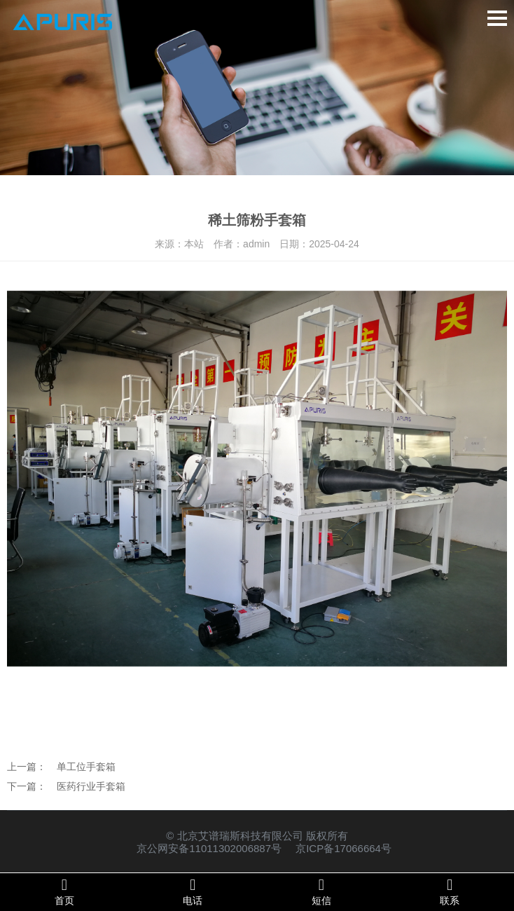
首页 (64, 891)
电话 (193, 891)
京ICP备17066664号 (343, 848)
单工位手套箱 (86, 766)
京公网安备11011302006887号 (209, 848)
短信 (321, 891)
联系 (450, 891)
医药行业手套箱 (91, 786)
